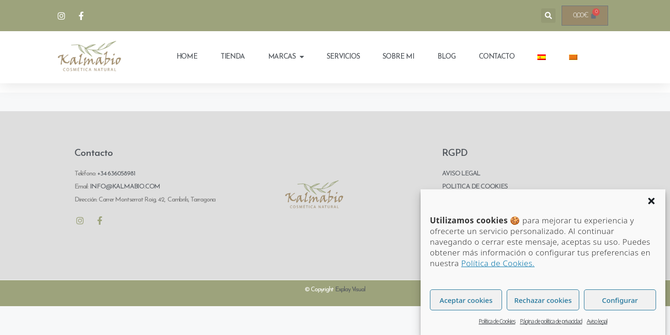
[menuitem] (541, 57)
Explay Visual (350, 290)
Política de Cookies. (498, 263)
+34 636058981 (116, 173)
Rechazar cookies (542, 300)
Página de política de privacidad (551, 321)
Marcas (286, 57)
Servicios (343, 57)
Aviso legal (597, 321)
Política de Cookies (497, 321)
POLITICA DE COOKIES (474, 186)
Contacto (496, 57)
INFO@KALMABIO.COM (124, 186)
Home (186, 57)
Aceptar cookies (466, 300)
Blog (446, 57)
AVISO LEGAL (461, 173)
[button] (651, 201)
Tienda (233, 57)
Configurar (620, 300)
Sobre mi (398, 57)
